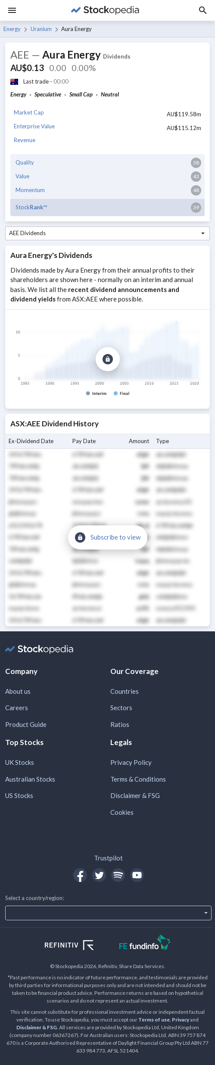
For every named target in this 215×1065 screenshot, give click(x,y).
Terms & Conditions (138, 779)
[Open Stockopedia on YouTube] (137, 875)
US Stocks (19, 795)
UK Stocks (19, 762)
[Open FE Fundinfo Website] (145, 943)
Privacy (180, 1019)
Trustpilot (108, 858)
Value (22, 176)
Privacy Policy (131, 762)
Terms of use (154, 1019)
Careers (16, 707)
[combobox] (107, 233)
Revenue (24, 140)
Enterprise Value (34, 126)
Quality (25, 162)
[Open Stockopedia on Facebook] (80, 875)
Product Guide (26, 724)
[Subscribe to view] (108, 359)
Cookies (122, 812)
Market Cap (29, 112)
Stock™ (31, 207)
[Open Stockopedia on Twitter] (99, 875)
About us (18, 691)
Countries (124, 691)
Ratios (119, 724)
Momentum (30, 189)
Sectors (121, 707)
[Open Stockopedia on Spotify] (118, 875)
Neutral (110, 94)
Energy (12, 28)
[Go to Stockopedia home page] (105, 10)
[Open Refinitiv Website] (78, 946)
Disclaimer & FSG (135, 795)
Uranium (41, 28)
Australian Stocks (30, 779)
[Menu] (12, 10)
